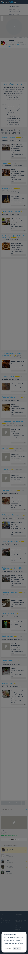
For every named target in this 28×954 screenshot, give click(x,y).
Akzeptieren (17, 948)
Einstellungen (8, 948)
